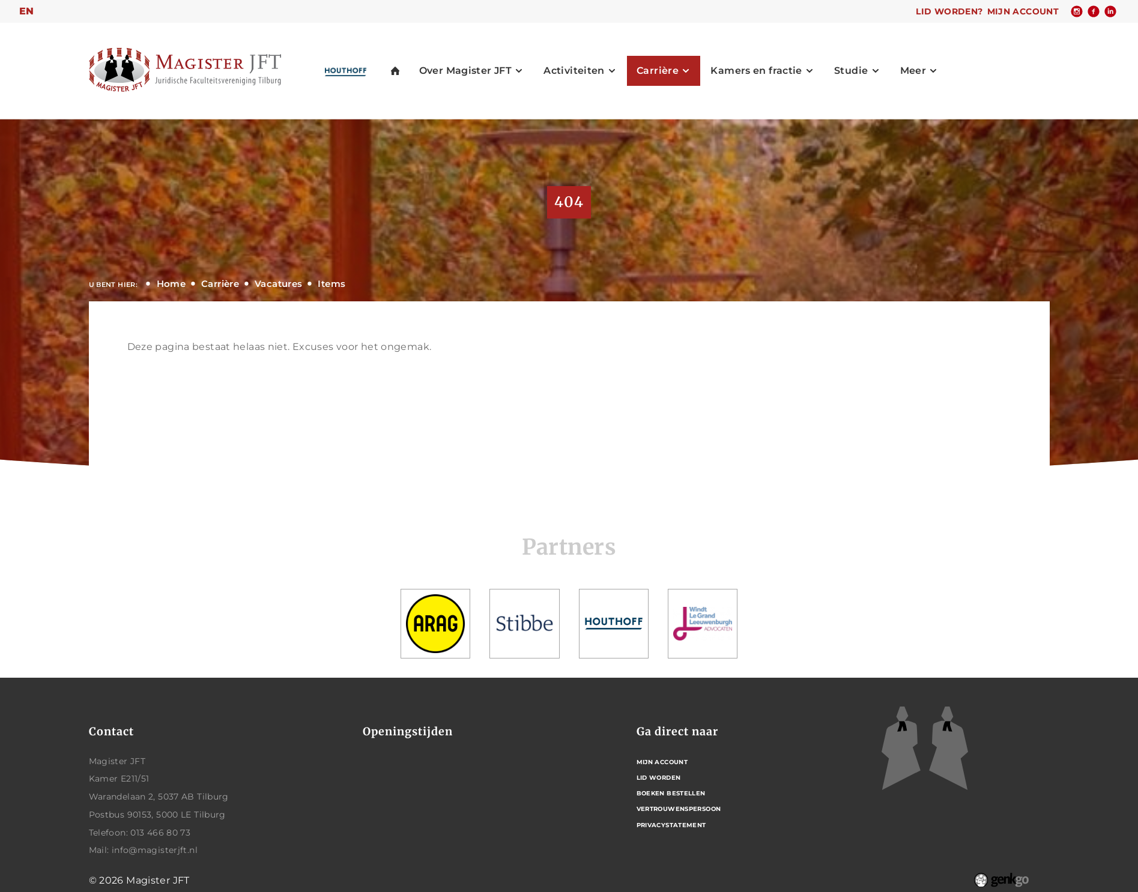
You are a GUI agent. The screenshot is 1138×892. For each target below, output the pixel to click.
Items (331, 283)
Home (171, 283)
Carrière (220, 283)
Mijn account (1023, 11)
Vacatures (278, 283)
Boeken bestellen (671, 793)
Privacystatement (671, 825)
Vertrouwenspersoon (679, 809)
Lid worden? (949, 11)
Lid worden (659, 778)
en (26, 11)
